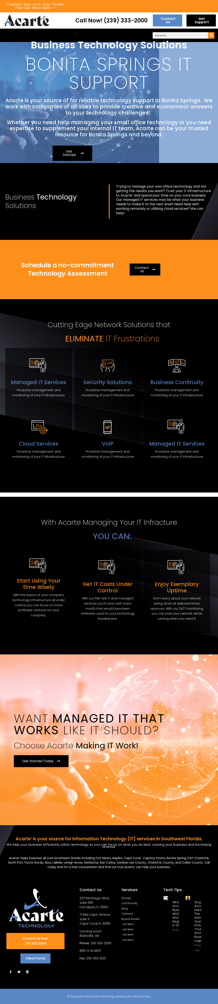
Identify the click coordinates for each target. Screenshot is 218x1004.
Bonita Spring (176, 858)
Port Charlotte (198, 858)
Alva (48, 862)
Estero (160, 858)
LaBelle (57, 862)
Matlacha (91, 862)
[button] (75, 34)
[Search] (211, 35)
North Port (15, 862)
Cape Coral (132, 858)
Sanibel (122, 862)
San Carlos (107, 862)
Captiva (149, 858)
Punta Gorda (33, 862)
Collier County (192, 862)
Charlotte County (161, 862)
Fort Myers (103, 858)
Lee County (137, 862)
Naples (117, 858)
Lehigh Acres (73, 862)
